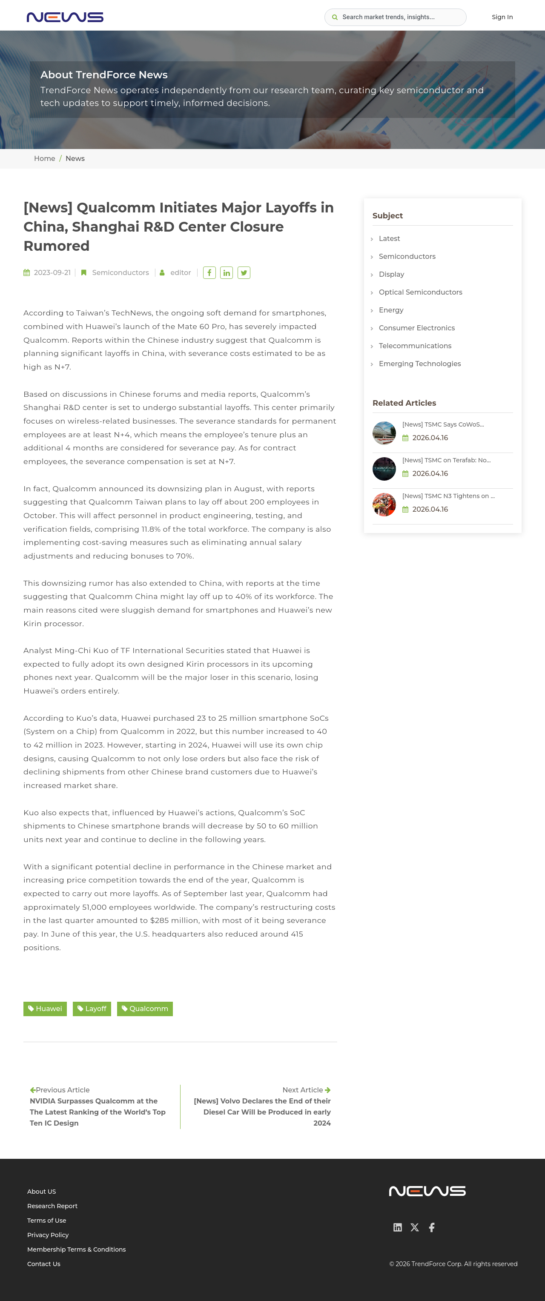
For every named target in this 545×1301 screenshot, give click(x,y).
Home (44, 159)
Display (391, 274)
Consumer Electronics (417, 328)
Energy (391, 310)
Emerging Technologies (420, 364)
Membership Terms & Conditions (76, 1249)
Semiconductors (120, 273)
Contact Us (43, 1264)
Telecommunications (415, 346)
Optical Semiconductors (420, 292)
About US (41, 1191)
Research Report (52, 1206)
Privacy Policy (48, 1235)
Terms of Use (46, 1220)
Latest (389, 239)
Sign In (502, 17)
